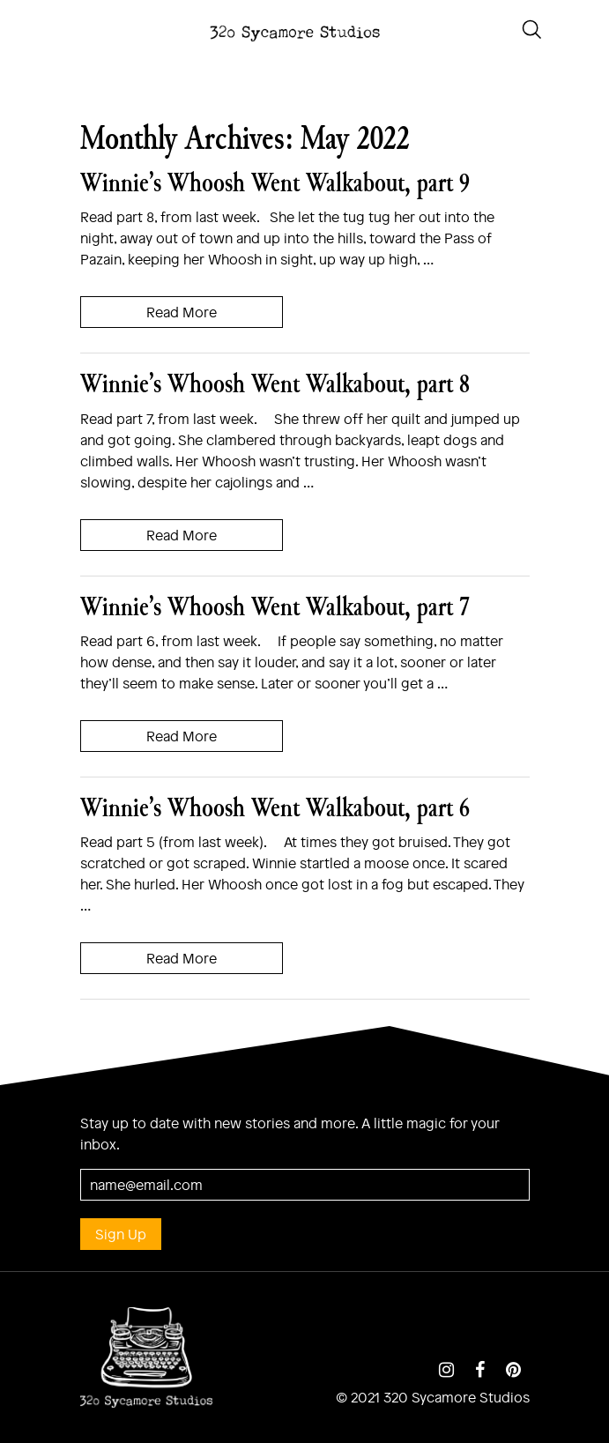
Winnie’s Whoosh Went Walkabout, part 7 (275, 606)
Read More (181, 311)
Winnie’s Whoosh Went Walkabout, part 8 (275, 383)
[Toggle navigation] (17, 27)
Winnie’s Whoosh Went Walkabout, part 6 (275, 807)
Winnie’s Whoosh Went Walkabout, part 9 (275, 182)
